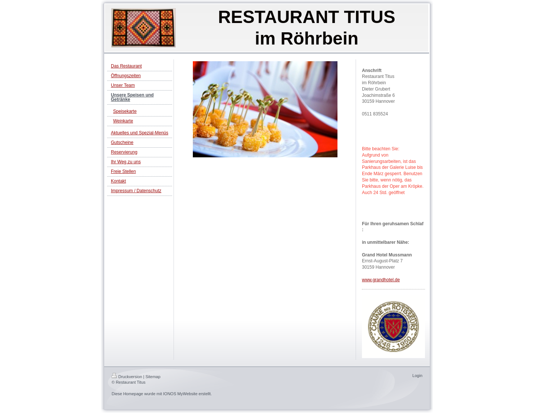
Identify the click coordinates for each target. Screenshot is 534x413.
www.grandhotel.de (381, 279)
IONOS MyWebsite (180, 393)
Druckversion (127, 376)
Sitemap (152, 376)
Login (417, 375)
